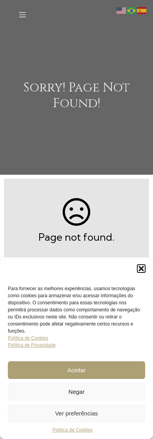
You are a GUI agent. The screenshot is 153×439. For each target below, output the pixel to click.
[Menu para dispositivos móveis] (22, 14)
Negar (77, 391)
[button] (141, 269)
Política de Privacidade (32, 345)
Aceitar (76, 370)
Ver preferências (76, 413)
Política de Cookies (28, 338)
